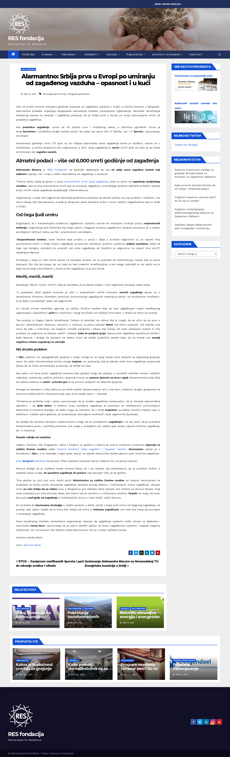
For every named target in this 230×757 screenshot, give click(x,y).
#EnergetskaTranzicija (54, 94)
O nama (48, 54)
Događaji (125, 608)
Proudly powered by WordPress (24, 753)
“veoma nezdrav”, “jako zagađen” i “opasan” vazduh (91, 449)
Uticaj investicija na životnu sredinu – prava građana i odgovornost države (34, 618)
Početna (28, 54)
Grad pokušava (31, 461)
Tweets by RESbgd (186, 144)
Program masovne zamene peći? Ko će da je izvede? (139, 668)
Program (69, 54)
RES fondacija (26, 38)
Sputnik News (32, 545)
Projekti (92, 54)
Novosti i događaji (167, 54)
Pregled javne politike (184, 660)
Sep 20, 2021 (26, 674)
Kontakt (196, 54)
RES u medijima (28, 69)
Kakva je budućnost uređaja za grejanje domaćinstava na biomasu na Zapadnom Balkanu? (195, 173)
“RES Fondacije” (56, 169)
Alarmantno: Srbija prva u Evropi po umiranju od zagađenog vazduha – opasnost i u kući (88, 79)
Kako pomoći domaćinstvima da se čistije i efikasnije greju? (88, 670)
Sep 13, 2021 (130, 674)
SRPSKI (166, 4)
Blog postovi (23, 660)
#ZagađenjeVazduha (79, 94)
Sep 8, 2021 (182, 674)
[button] (219, 54)
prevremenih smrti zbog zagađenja (86, 181)
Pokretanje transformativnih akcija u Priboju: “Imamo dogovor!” (85, 618)
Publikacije (135, 54)
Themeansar (67, 753)
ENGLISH (176, 4)
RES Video (88, 608)
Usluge (113, 54)
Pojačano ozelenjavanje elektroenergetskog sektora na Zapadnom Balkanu (194, 213)
